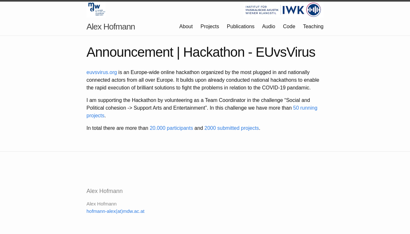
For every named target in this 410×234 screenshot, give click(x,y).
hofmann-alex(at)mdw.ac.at (115, 211)
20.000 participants (171, 128)
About (186, 26)
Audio (268, 26)
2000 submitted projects (231, 128)
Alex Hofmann (110, 26)
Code (289, 26)
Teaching (313, 26)
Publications (240, 26)
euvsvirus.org (101, 72)
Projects (210, 26)
